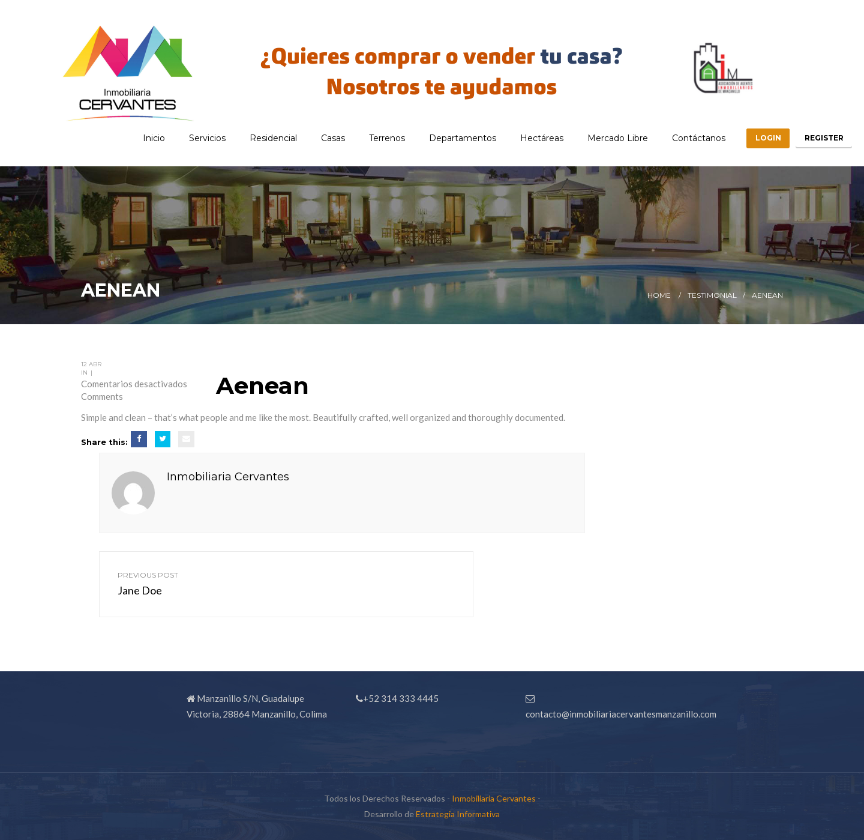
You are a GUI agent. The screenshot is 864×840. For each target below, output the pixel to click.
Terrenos (374, 138)
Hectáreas (528, 138)
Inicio (141, 138)
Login (758, 137)
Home (659, 295)
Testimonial (712, 295)
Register (820, 137)
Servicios (194, 138)
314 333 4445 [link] (410, 698)
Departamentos (449, 138)
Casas (320, 138)
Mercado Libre (604, 138)
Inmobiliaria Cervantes (228, 476)
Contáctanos (685, 138)
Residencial (260, 138)
